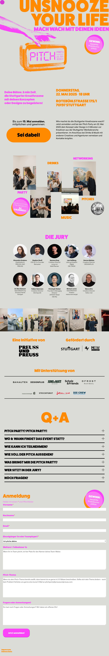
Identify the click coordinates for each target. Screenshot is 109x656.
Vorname (8, 505)
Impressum (6, 650)
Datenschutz (6, 652)
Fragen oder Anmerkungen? (17, 602)
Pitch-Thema (9, 575)
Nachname (9, 515)
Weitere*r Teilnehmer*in (15, 547)
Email (6, 526)
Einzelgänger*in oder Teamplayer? (21, 536)
